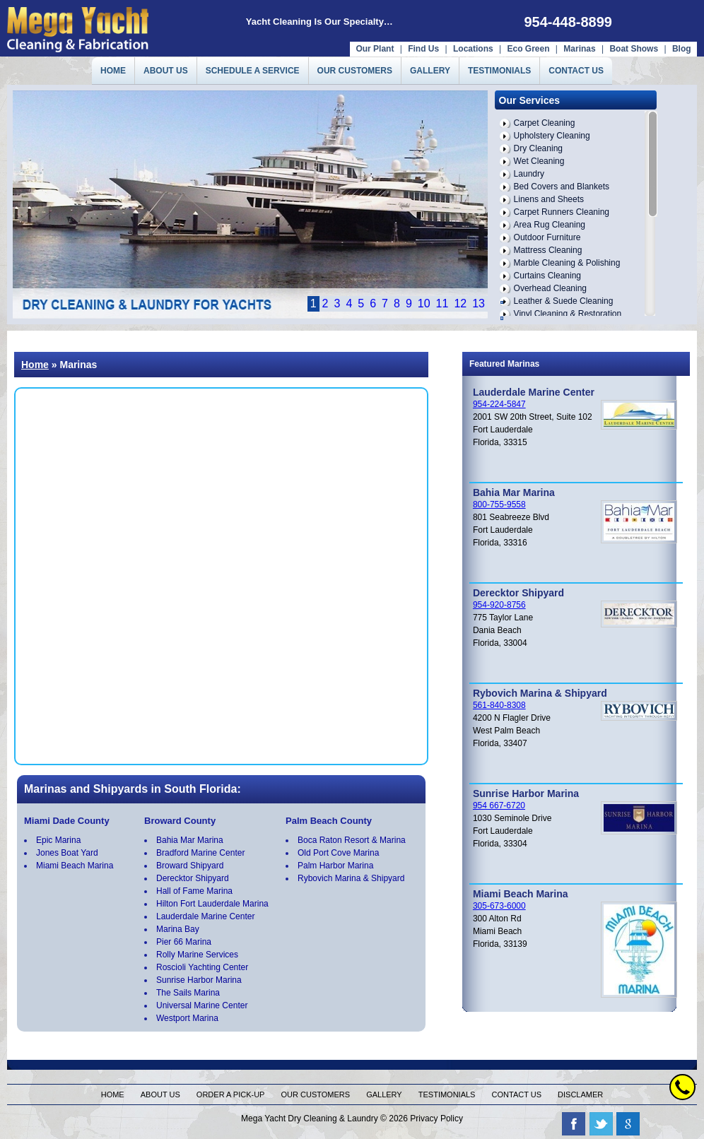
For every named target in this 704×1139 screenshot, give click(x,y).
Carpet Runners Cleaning (561, 212)
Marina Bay (177, 929)
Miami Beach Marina (74, 866)
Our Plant (375, 49)
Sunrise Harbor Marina (199, 980)
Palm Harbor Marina (335, 866)
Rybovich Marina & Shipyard (351, 878)
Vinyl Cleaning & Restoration (568, 314)
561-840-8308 (499, 705)
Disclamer (580, 1094)
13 (478, 303)
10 (424, 303)
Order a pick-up (230, 1094)
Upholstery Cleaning (552, 136)
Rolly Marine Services (197, 955)
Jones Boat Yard (67, 853)
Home (35, 364)
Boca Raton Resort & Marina (352, 840)
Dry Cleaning (538, 148)
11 (442, 303)
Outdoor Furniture (547, 237)
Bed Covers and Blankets (561, 186)
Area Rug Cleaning (549, 225)
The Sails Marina (188, 993)
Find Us (423, 49)
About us (160, 1094)
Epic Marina (58, 840)
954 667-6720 (499, 805)
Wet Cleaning (539, 161)
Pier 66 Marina (183, 942)
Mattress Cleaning (548, 250)
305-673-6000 (499, 906)
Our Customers (316, 1094)
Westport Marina (187, 1018)
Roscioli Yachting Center (202, 967)
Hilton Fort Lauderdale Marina (212, 904)
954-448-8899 (568, 22)
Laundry (529, 174)
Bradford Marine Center (200, 853)
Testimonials (447, 1094)
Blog (681, 49)
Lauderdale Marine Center (205, 916)
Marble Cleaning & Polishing (567, 263)
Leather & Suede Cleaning (564, 301)
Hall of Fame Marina (194, 891)
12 (460, 303)
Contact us (517, 1094)
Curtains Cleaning (547, 276)
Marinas (579, 49)
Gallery (384, 1094)
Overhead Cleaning (550, 288)
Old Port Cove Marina (338, 853)
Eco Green (528, 49)
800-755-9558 (499, 504)
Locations (473, 49)
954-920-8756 (499, 605)
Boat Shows (634, 49)
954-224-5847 (499, 404)
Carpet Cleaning (544, 123)
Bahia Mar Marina (189, 840)
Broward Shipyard (189, 866)
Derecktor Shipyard (192, 878)
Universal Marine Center (201, 1005)
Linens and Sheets (549, 199)
